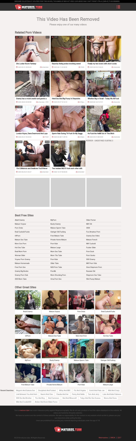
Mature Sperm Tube (58, 228)
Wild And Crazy (113, 390)
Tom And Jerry (93, 394)
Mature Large (56, 248)
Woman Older (20, 255)
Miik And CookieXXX (23, 402)
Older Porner (91, 220)
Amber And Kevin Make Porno (46, 402)
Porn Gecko (90, 255)
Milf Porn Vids (91, 263)
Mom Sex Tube (56, 251)
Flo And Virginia (80, 390)
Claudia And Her (62, 394)
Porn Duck (90, 251)
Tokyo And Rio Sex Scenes (90, 398)
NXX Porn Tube (56, 267)
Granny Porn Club (21, 275)
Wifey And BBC (64, 390)
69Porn (17, 236)
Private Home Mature (59, 240)
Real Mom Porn (21, 251)
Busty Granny (56, 224)
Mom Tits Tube (56, 255)
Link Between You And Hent (26, 394)
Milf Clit (89, 224)
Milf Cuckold (91, 244)
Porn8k (53, 271)
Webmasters (103, 438)
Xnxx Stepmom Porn (94, 267)
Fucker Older (91, 248)
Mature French (91, 240)
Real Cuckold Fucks (22, 232)
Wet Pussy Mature (93, 279)
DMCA (112, 438)
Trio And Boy (40, 398)
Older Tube (55, 263)
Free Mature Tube (57, 236)
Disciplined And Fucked (47, 390)
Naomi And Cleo (47, 394)
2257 (119, 438)
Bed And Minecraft (70, 398)
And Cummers (53, 398)
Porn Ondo (19, 228)
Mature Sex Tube (21, 240)
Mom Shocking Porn (58, 275)
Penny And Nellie (78, 394)
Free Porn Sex (20, 267)
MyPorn (53, 220)
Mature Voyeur (20, 224)
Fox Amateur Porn (93, 232)
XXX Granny (90, 259)
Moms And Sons (110, 398)
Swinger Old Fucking (58, 232)
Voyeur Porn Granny (22, 259)
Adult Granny (20, 220)
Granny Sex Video (93, 236)
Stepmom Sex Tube (93, 275)
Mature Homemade (22, 263)
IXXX (88, 228)
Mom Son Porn (20, 244)
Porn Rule (54, 244)
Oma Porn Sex (56, 279)
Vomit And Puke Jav (97, 390)
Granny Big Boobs (21, 271)
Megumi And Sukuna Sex (25, 390)
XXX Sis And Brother (24, 398)
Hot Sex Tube (20, 248)
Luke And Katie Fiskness (112, 394)
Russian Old (90, 271)
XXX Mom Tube (21, 279)
